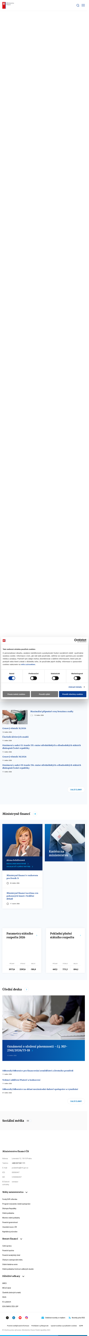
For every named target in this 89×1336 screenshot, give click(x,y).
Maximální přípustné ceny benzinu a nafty (51, 711)
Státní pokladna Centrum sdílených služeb (18, 1269)
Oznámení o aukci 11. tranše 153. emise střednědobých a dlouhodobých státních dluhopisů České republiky (41, 746)
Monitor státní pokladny (11, 1218)
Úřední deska (15, 989)
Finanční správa (8, 1250)
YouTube (20, 1317)
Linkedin (13, 1317)
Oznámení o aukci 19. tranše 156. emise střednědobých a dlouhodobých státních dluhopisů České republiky (41, 766)
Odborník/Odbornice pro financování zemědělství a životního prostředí (37, 1070)
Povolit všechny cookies (72, 694)
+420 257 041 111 (18, 1163)
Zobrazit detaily (75, 687)
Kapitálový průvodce (9, 1232)
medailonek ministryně (17, 864)
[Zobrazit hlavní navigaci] (83, 5)
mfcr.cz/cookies (28, 664)
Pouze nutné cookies (16, 694)
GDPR (81, 1326)
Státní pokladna (8, 1213)
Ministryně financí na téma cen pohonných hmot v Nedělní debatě (22, 896)
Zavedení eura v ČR (9, 1227)
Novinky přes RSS (77, 1318)
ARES (4, 1283)
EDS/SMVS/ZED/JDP (10, 1306)
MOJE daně (6, 1288)
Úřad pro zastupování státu (12, 1260)
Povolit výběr (44, 694)
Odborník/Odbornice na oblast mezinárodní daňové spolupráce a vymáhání (40, 1089)
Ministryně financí (19, 814)
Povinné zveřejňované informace (18, 1326)
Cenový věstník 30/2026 (14, 756)
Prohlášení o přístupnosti (39, 1326)
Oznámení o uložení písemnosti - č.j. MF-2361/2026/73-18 (37, 1048)
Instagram (26, 1317)
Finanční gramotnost (10, 1222)
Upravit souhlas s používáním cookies (64, 1326)
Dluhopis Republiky (9, 1208)
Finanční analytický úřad (11, 1255)
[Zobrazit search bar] (78, 5)
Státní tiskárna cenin (10, 1264)
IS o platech (6, 1302)
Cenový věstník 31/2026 (14, 728)
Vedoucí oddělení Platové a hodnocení (21, 1080)
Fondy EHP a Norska (9, 1199)
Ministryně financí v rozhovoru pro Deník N (22, 876)
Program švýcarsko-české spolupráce (16, 1204)
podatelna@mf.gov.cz (20, 1168)
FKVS (4, 1297)
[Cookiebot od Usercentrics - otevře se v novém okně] (76, 640)
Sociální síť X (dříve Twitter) (20, 866)
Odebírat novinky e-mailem (53, 1318)
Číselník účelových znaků (15, 737)
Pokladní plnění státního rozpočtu (65, 935)
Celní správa (6, 1246)
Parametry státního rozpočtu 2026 (22, 935)
